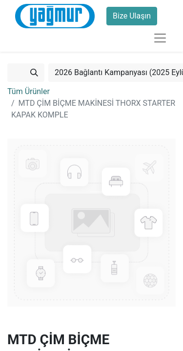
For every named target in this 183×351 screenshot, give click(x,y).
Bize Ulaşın (132, 15)
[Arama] (34, 72)
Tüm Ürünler (28, 91)
